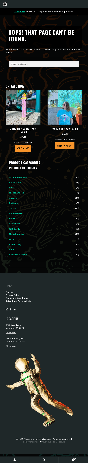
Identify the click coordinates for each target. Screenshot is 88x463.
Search (44, 460)
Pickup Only (15, 244)
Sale (11, 249)
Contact (10, 292)
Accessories (15, 182)
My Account (14, 460)
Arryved (68, 439)
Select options (65, 145)
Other (12, 239)
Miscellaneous (16, 192)
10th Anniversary (18, 177)
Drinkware (14, 223)
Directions (11, 332)
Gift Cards (14, 229)
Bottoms (13, 203)
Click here (19, 11)
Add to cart (23, 148)
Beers (12, 218)
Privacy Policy (13, 295)
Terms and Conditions (17, 298)
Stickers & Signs (18, 254)
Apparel (13, 198)
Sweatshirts (15, 213)
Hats (11, 187)
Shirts (12, 208)
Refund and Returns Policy (19, 301)
